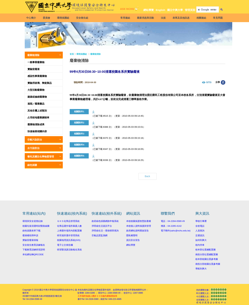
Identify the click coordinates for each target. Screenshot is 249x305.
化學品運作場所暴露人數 (69, 226)
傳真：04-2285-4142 (171, 226)
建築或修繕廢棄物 (37, 96)
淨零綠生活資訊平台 (102, 226)
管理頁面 (190, 9)
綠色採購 (32, 165)
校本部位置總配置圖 (205, 249)
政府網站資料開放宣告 (137, 230)
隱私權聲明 (131, 235)
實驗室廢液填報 (30, 240)
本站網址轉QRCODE (33, 254)
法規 (162, 17)
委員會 (47, 17)
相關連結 (201, 17)
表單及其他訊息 (180, 17)
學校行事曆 (201, 221)
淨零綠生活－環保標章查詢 (105, 230)
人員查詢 (199, 230)
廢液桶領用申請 (30, 235)
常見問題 (217, 17)
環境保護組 (64, 17)
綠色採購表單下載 (31, 230)
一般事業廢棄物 (35, 62)
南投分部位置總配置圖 (206, 254)
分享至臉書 (223, 82)
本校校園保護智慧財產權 (138, 221)
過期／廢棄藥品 (35, 103)
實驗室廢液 (33, 69)
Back (147, 176)
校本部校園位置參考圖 (206, 259)
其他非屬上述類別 (37, 110)
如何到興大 (201, 240)
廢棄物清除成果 (35, 124)
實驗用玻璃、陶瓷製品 (39, 83)
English (160, 9)
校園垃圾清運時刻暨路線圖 (35, 226)
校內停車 (199, 245)
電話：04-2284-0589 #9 (173, 221)
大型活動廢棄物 (35, 89)
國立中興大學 (175, 9)
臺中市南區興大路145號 (37, 296)
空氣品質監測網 (99, 235)
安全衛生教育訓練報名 (33, 245)
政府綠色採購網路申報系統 (105, 221)
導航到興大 (201, 268)
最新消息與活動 (144, 17)
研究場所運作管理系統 (68, 235)
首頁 (72, 54)
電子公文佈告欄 (65, 245)
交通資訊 (199, 235)
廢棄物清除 (33, 55)
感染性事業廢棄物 (37, 76)
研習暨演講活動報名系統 (69, 249)
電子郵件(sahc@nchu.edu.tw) (175, 230)
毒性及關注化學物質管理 (40, 156)
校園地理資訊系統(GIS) (68, 240)
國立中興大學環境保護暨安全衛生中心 (57, 290)
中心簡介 (31, 17)
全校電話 (199, 226)
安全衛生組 (83, 17)
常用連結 (125, 17)
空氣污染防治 (34, 139)
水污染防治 (33, 148)
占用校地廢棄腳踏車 (38, 117)
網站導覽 (148, 9)
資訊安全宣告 (133, 240)
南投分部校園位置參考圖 (207, 264)
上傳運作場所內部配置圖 (69, 230)
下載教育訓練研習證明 (33, 249)
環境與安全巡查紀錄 (32, 221)
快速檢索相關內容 (37, 131)
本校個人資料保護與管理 (138, 226)
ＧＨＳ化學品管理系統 (68, 221)
